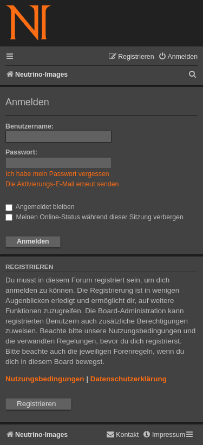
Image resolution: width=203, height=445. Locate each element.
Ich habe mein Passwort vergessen (57, 174)
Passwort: (21, 152)
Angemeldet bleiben (40, 207)
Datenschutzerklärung (128, 379)
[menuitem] (178, 57)
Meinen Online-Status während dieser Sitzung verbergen (94, 217)
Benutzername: (29, 126)
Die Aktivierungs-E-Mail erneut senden (62, 184)
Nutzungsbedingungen (44, 379)
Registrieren (36, 404)
